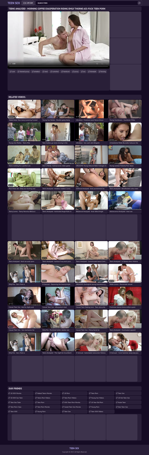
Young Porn (41, 411)
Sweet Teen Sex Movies (72, 407)
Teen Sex (67, 411)
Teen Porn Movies (43, 407)
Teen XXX (13, 411)
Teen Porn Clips (15, 407)
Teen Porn (40, 402)
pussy (76, 71)
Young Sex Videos (97, 398)
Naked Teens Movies (44, 393)
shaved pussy (24, 71)
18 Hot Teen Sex (124, 398)
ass (84, 71)
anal (46, 71)
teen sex (121, 393)
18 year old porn (97, 402)
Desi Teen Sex (123, 407)
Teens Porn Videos (43, 398)
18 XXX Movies (15, 393)
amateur (37, 71)
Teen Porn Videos (70, 398)
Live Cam (30, 3)
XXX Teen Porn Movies (72, 402)
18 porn (67, 393)
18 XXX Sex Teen (16, 398)
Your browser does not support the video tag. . (59, 40)
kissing (103, 71)
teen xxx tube (15, 402)
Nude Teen (122, 402)
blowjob (93, 71)
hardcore (66, 71)
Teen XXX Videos (97, 411)
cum (13, 71)
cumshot (55, 71)
